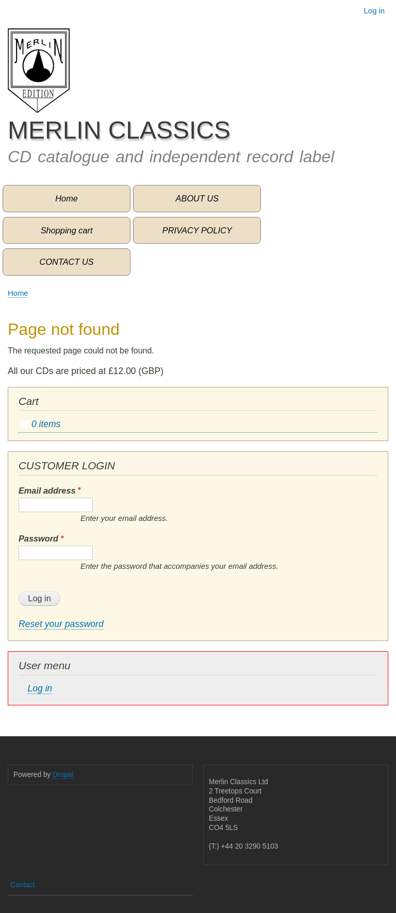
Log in (374, 11)
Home (66, 198)
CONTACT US (67, 261)
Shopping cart (67, 230)
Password (38, 538)
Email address (47, 490)
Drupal (63, 775)
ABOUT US (197, 198)
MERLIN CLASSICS (119, 130)
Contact (22, 885)
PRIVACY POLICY (197, 230)
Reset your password (61, 624)
